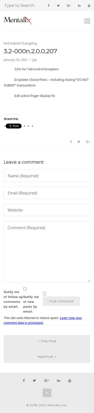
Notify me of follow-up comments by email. (13, 299)
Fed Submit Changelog (20, 43)
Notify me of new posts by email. (31, 304)
